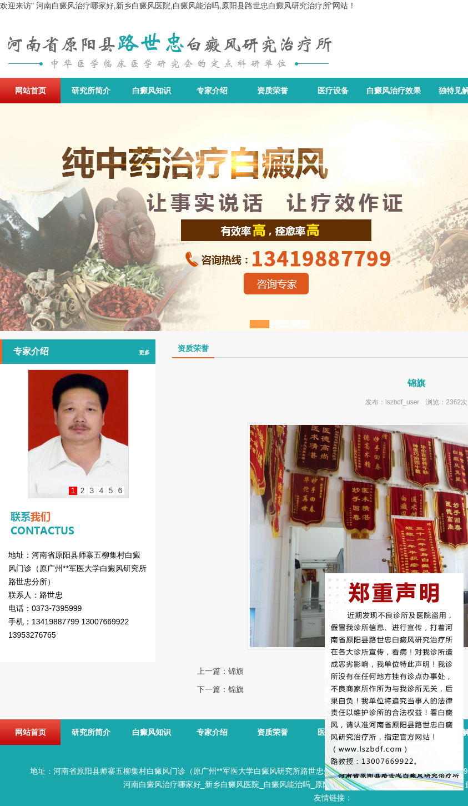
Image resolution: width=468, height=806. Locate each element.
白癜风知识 (151, 90)
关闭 (332, 567)
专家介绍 (212, 90)
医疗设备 (333, 90)
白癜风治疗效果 (393, 90)
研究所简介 (91, 90)
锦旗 (236, 671)
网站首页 (30, 90)
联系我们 (77, 513)
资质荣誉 (272, 90)
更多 (144, 352)
